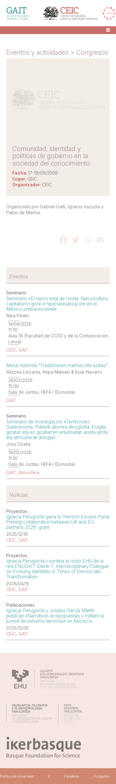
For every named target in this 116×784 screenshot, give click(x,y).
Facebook (71, 776)
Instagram (101, 776)
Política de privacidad (16, 776)
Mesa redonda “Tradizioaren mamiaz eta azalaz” (57, 365)
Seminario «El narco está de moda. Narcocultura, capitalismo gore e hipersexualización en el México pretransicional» (57, 304)
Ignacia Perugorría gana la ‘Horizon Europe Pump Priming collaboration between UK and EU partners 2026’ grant (58, 522)
